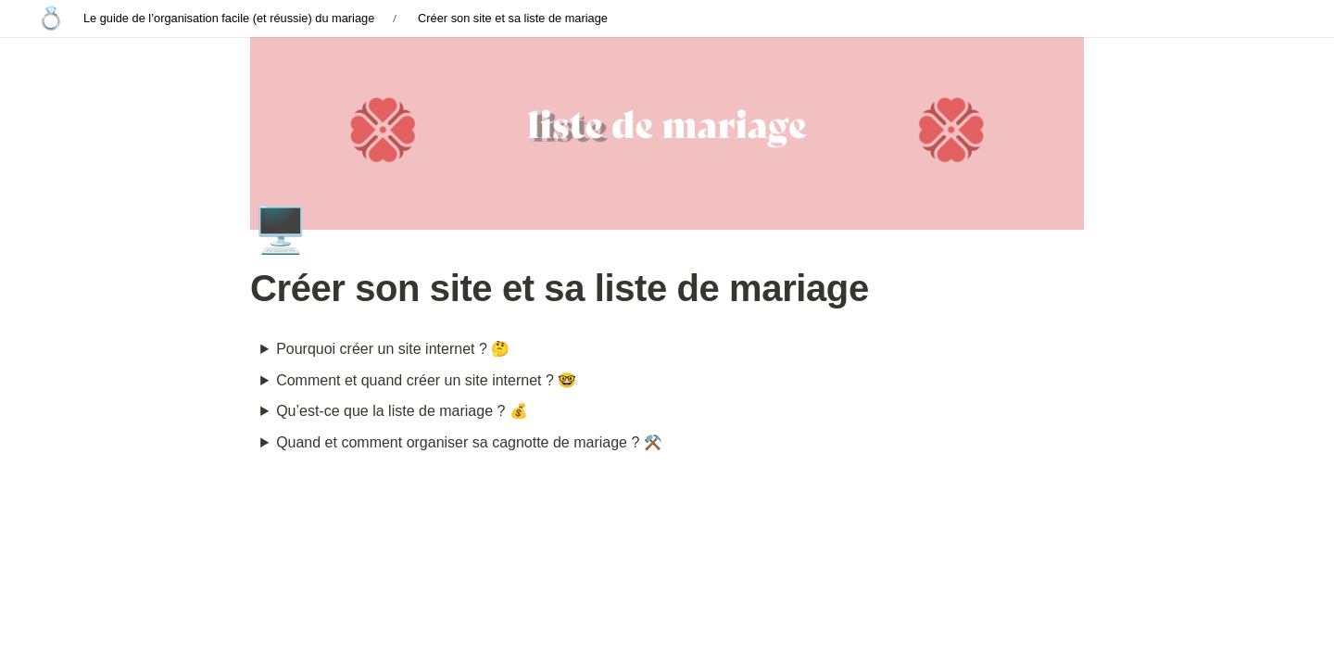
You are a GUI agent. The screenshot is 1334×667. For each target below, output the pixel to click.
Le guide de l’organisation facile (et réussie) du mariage (228, 18)
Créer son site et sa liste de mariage (513, 18)
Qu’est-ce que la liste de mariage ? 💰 (402, 411)
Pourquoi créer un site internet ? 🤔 (393, 349)
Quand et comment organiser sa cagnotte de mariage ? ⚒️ (469, 442)
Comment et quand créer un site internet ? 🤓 (426, 380)
